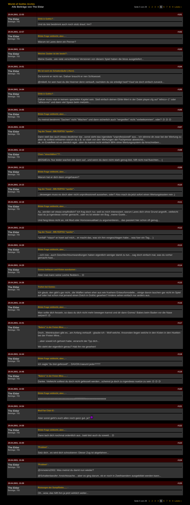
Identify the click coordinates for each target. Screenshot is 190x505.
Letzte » (178, 7)
